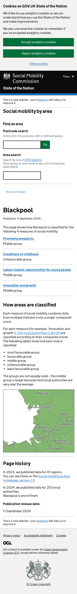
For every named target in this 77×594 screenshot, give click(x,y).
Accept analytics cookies (38, 42)
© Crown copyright (38, 584)
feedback (42, 100)
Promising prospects (18, 238)
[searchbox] (22, 145)
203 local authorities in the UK (38, 333)
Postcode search (15, 131)
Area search (12, 155)
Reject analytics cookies (38, 53)
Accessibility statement (38, 535)
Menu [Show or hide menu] (67, 76)
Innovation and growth (19, 285)
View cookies (38, 64)
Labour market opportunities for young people (37, 270)
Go (45, 145)
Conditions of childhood (20, 254)
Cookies (61, 535)
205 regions (33, 160)
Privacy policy (11, 535)
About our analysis (16, 191)
